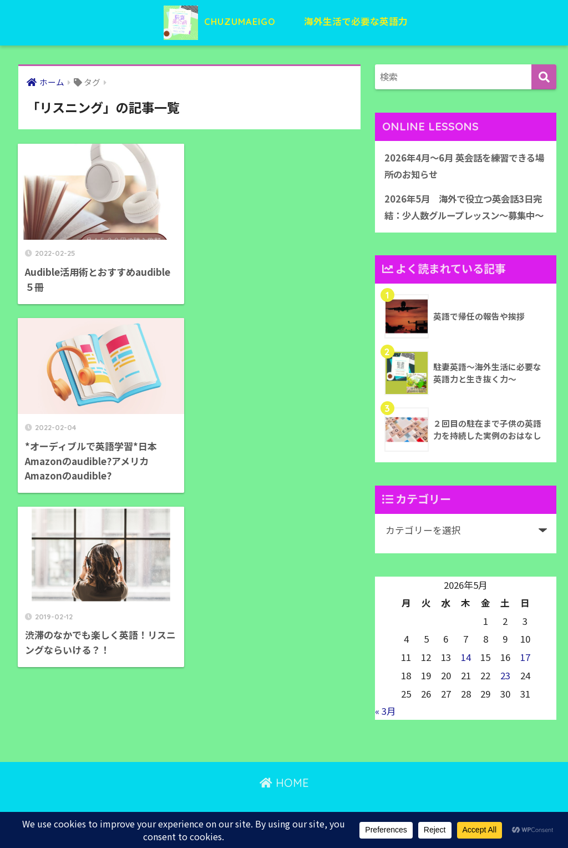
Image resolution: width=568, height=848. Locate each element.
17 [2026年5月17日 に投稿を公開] (525, 675)
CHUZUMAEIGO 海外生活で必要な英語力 (284, 21)
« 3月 (385, 729)
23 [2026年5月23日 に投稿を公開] (505, 693)
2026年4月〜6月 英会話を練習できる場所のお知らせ (463, 166)
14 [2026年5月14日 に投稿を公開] (466, 675)
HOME (284, 801)
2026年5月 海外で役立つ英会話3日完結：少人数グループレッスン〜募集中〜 (464, 216)
